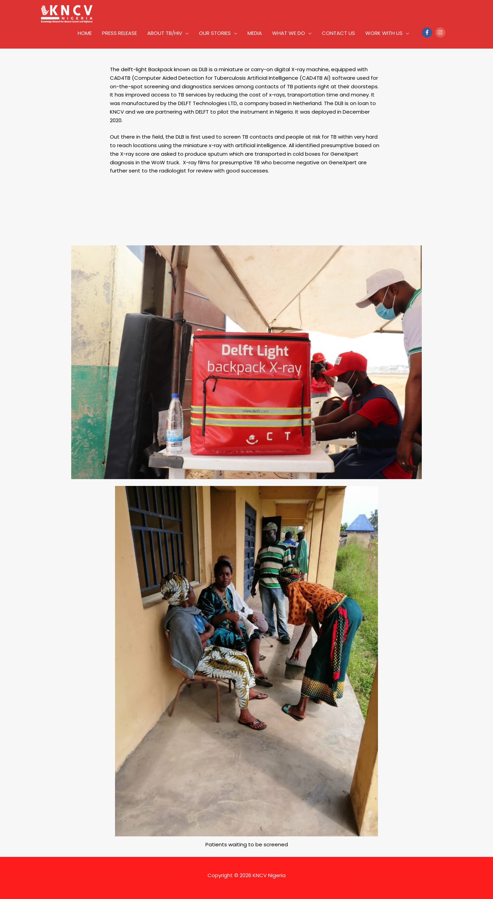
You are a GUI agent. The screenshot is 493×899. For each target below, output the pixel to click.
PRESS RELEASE (119, 33)
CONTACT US (338, 33)
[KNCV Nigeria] (66, 13)
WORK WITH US (384, 33)
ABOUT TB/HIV (164, 33)
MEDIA (255, 33)
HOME (85, 33)
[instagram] (441, 32)
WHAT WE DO (288, 33)
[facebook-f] (428, 32)
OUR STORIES (215, 33)
